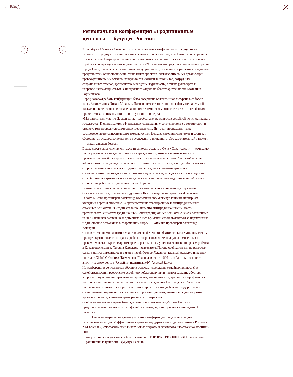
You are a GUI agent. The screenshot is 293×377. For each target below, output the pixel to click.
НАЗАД (14, 7)
